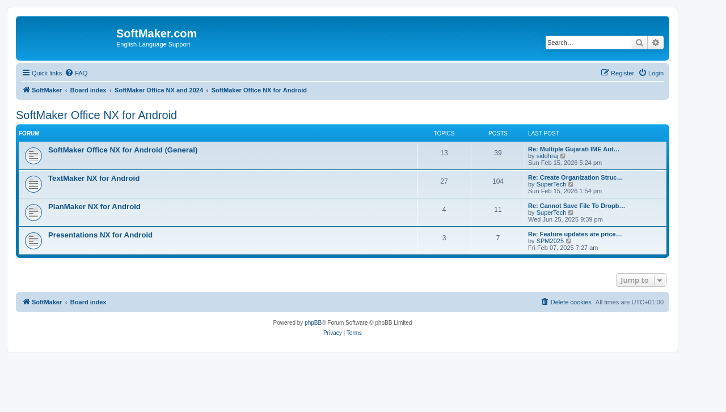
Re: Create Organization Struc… (575, 177)
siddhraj (548, 155)
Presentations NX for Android (100, 235)
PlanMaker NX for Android (94, 206)
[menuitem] (76, 73)
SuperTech (552, 184)
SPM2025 (550, 240)
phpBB (313, 323)
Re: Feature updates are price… (575, 234)
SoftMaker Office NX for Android (96, 115)
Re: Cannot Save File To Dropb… (577, 205)
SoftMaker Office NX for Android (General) (122, 150)
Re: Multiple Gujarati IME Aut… (574, 149)
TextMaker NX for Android (94, 178)
